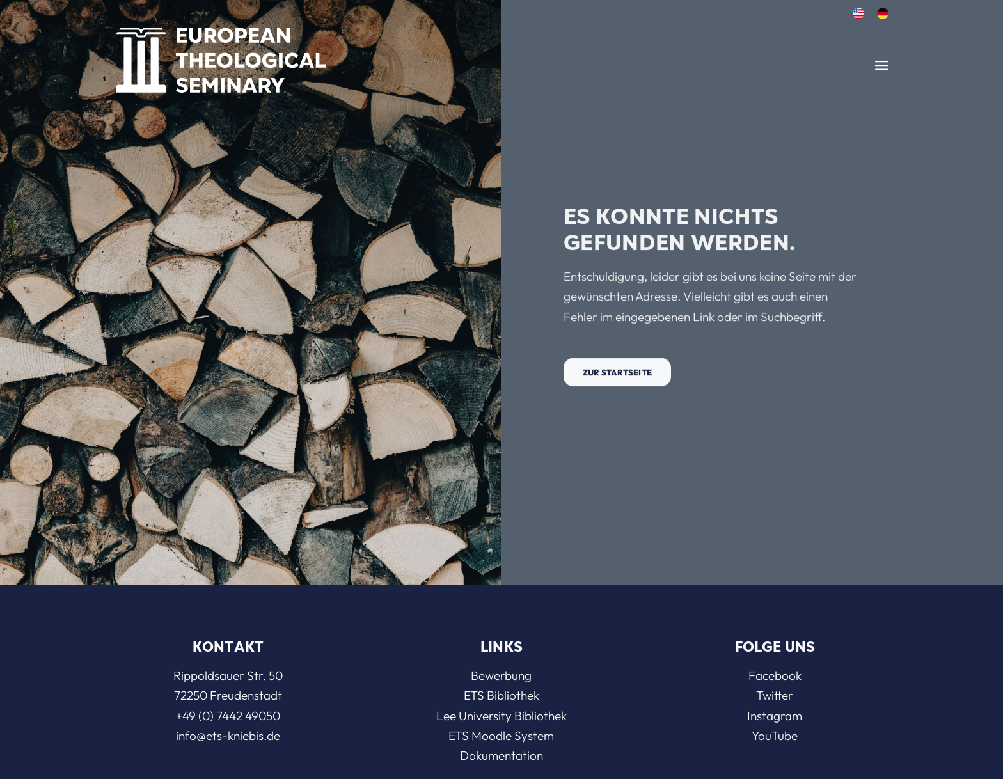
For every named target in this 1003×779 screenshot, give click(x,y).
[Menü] (881, 65)
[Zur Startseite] (617, 377)
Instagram (774, 715)
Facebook (775, 675)
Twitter (774, 695)
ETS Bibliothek (501, 695)
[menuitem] (858, 14)
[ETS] (221, 56)
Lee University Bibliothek (501, 715)
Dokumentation (501, 755)
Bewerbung (501, 675)
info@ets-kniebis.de (228, 735)
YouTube (775, 735)
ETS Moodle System (501, 735)
